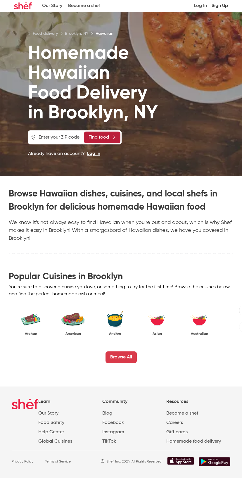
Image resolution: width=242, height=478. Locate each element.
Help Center (51, 432)
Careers (174, 422)
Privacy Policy (22, 461)
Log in (93, 153)
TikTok (109, 441)
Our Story (52, 6)
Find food (102, 137)
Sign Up (220, 6)
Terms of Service (58, 461)
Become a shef (84, 6)
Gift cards (177, 432)
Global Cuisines (55, 441)
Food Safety (51, 422)
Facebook (113, 422)
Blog (107, 413)
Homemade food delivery (193, 441)
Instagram (113, 432)
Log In (200, 6)
